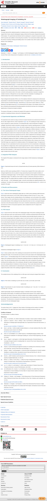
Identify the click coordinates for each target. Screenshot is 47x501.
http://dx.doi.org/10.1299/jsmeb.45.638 (12, 331)
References (4, 316)
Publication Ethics (28, 489)
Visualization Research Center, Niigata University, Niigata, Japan (14, 26)
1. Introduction (5, 59)
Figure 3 (2, 212)
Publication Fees (28, 475)
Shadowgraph (16, 45)
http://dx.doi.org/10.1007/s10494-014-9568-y (13, 381)
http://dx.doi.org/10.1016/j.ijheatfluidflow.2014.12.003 (15, 389)
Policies (27, 485)
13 (16, 104)
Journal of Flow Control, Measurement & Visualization (12, 16)
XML (22, 27)
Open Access (27, 487)
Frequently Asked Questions (6, 414)
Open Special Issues (6, 396)
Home (3, 10)
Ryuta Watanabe (4, 22)
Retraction (27, 493)
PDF (16, 27)
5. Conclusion (5, 271)
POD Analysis (10, 45)
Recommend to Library (5, 419)
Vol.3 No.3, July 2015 (28, 16)
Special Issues (28, 481)
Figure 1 (25, 121)
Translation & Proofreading (6, 491)
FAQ (2, 493)
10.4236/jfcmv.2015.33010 (8, 27)
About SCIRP (28, 474)
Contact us (3, 421)
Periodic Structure (23, 45)
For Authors (27, 477)
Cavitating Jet (4, 45)
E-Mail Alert (3, 407)
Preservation (27, 491)
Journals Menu (5, 393)
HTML (19, 27)
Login (3, 6)
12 (5, 104)
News (26, 483)
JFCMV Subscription (5, 409)
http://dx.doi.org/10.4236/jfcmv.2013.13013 (13, 344)
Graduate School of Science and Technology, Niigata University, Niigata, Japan (17, 24)
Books (2, 479)
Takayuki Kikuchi (12, 22)
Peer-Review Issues (29, 479)
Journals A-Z (3, 475)
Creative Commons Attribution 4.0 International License (33, 458)
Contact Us (3, 483)
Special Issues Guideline (7, 402)
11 (39, 102)
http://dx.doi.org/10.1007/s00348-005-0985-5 (13, 374)
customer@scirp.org (7, 436)
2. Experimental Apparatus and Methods (13, 116)
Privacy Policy (27, 494)
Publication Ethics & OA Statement (8, 412)
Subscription (3, 489)
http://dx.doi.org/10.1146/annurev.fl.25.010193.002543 (15, 363)
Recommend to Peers (5, 416)
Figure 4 (2, 252)
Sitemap (2, 481)
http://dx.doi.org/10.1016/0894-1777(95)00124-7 (14, 326)
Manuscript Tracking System (7, 487)
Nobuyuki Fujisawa (29, 22)
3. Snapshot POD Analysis (9, 154)
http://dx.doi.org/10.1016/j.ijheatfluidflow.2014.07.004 (15, 354)
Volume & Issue (4, 494)
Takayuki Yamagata (21, 22)
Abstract (3, 30)
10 (24, 102)
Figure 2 (2, 193)
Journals (7, 10)
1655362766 (5, 440)
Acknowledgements (7, 304)
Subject (2, 477)
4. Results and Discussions (9, 187)
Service (3, 485)
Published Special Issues (7, 399)
